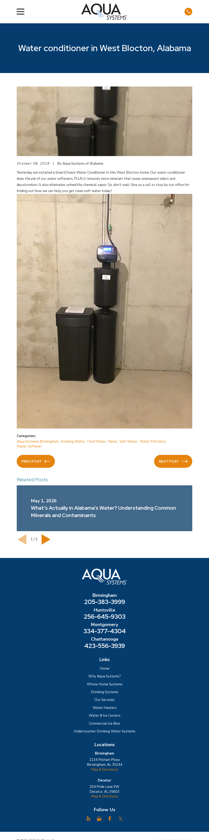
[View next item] (46, 539)
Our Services (104, 699)
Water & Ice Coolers (104, 715)
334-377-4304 (104, 631)
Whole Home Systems (104, 684)
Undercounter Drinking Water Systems (104, 731)
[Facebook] (109, 818)
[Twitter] (120, 818)
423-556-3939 (104, 646)
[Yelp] (88, 818)
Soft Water (128, 441)
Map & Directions (104, 769)
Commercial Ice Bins (104, 723)
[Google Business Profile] (99, 818)
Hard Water (96, 441)
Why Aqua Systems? (104, 676)
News (112, 441)
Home (104, 668)
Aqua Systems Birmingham (37, 441)
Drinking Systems (104, 692)
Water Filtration (153, 441)
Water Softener (29, 446)
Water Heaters (105, 707)
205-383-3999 (104, 602)
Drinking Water (73, 441)
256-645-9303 (105, 617)
